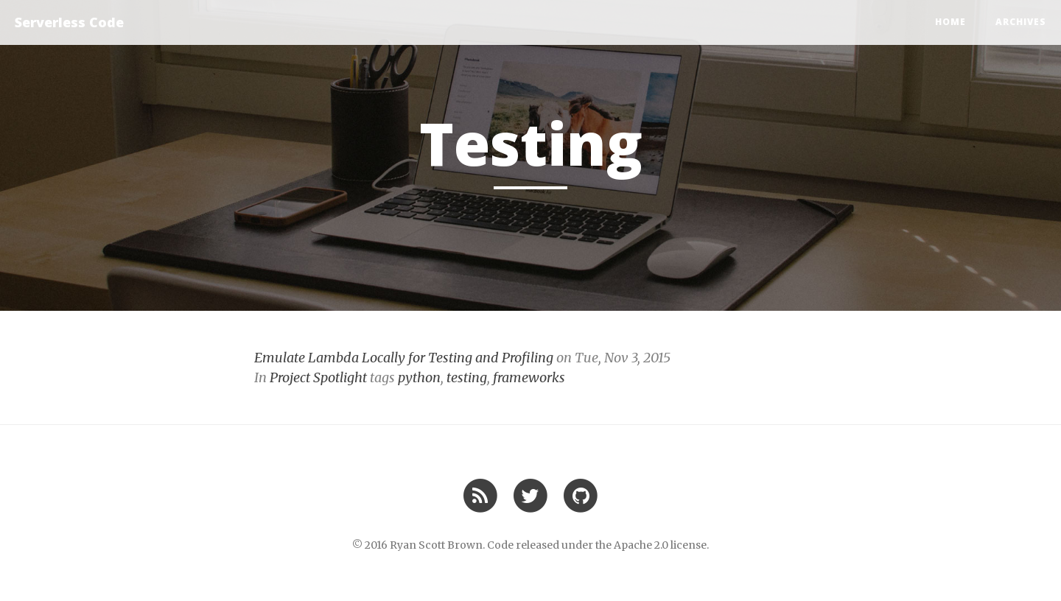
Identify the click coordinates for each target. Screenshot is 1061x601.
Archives (1020, 21)
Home (950, 21)
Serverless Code (69, 22)
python (419, 377)
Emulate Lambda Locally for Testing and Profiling (403, 357)
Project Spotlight (318, 377)
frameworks (529, 377)
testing (467, 377)
